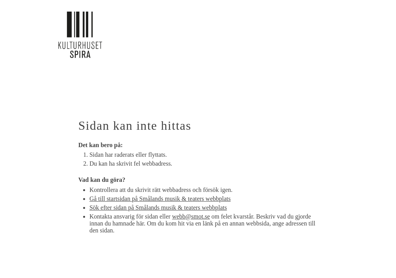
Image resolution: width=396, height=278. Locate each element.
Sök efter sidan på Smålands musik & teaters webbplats (158, 207)
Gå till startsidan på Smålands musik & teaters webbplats (159, 198)
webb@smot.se (191, 216)
